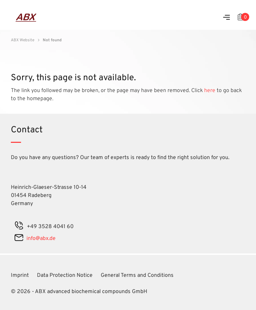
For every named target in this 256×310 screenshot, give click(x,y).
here (210, 90)
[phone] (19, 226)
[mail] (18, 238)
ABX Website (22, 40)
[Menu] (226, 18)
